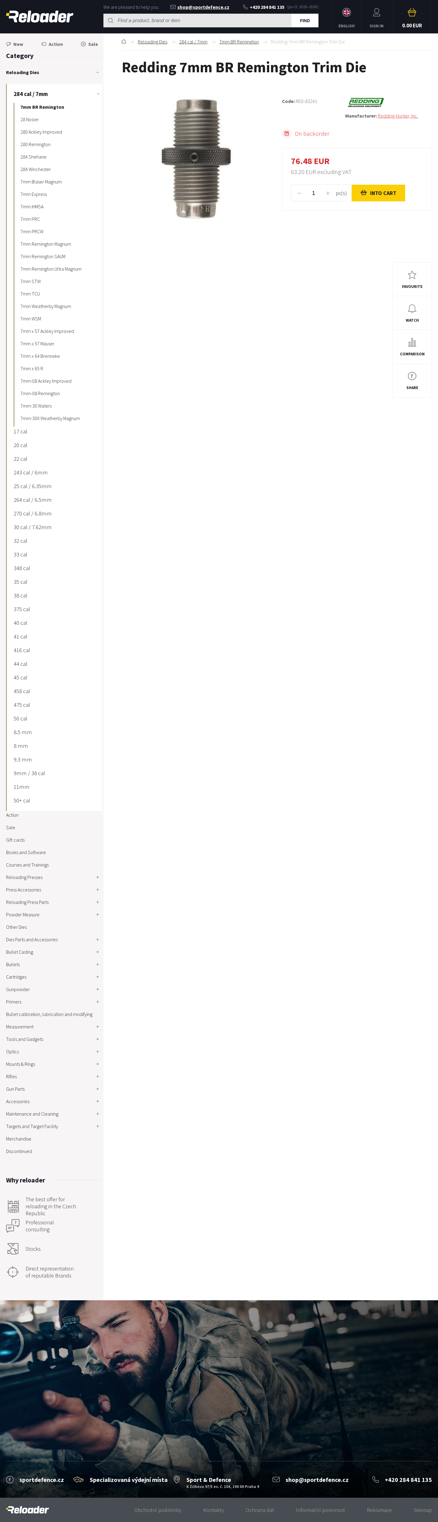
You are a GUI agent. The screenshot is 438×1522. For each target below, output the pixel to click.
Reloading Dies (152, 42)
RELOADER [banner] (39, 16)
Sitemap (423, 1510)
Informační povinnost (320, 1510)
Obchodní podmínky (157, 1510)
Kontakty (213, 1510)
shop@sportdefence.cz (199, 7)
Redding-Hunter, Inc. (398, 116)
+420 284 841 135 (263, 7)
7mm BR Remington (239, 42)
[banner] (27, 1510)
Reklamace (379, 1510)
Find (305, 20)
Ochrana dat (260, 1510)
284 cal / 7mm (193, 42)
